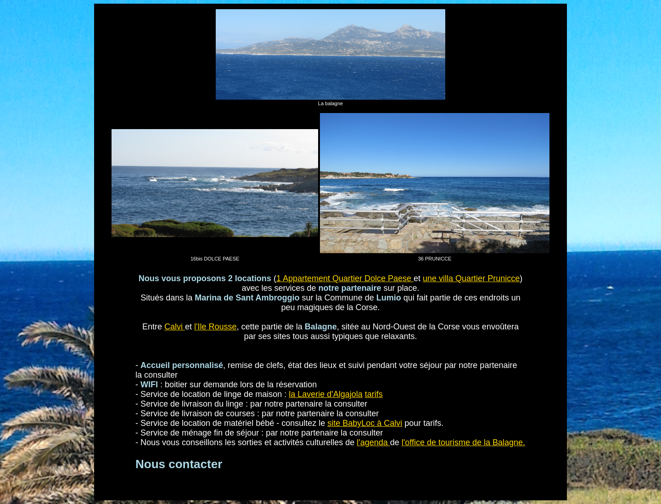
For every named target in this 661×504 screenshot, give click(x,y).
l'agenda (373, 442)
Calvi (174, 326)
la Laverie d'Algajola (326, 394)
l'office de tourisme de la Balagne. (463, 442)
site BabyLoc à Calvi (364, 423)
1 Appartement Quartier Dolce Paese (345, 278)
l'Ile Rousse (215, 326)
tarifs (374, 394)
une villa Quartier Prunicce (471, 278)
